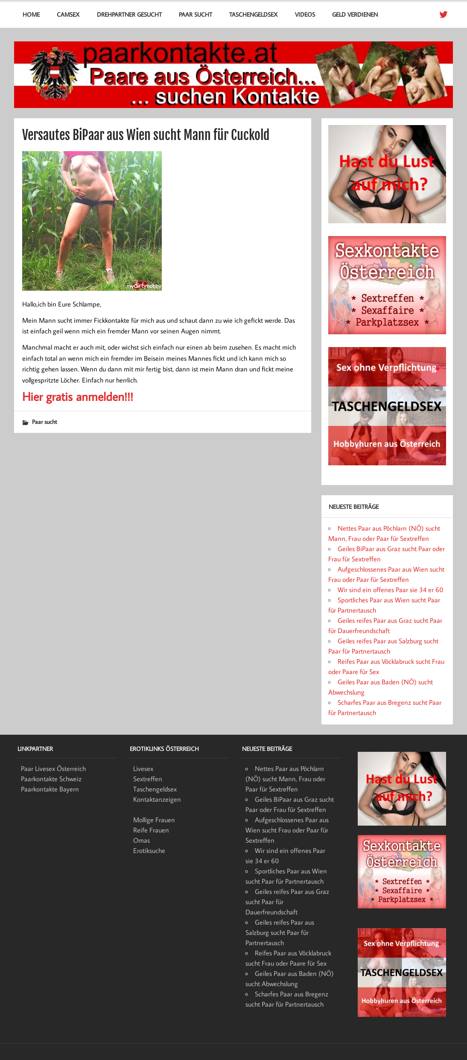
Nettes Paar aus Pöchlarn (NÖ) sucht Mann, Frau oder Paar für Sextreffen (285, 778)
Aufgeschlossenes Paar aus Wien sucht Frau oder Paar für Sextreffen (287, 829)
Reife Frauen (151, 830)
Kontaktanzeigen (157, 799)
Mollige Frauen (154, 819)
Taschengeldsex (253, 14)
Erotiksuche (149, 850)
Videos (305, 14)
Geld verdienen (355, 14)
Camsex (68, 14)
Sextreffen (147, 778)
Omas (141, 840)
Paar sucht (195, 14)
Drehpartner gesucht (129, 14)
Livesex (143, 768)
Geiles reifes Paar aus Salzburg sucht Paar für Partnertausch (279, 932)
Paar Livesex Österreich (53, 768)
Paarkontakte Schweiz (51, 778)
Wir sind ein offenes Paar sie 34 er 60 (390, 589)
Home (31, 14)
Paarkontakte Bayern (50, 789)
